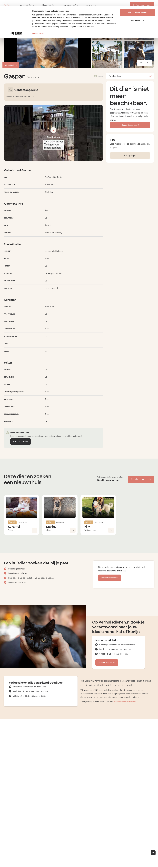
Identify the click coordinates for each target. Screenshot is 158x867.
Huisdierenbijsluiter (20, 442)
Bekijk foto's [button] (144, 63)
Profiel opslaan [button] (130, 76)
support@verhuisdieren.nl (125, 702)
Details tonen (38, 28)
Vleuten (49, 530)
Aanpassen (137, 15)
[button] (107, 54)
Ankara (10, 530)
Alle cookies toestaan (137, 6)
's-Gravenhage (90, 530)
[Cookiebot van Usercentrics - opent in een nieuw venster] (16, 28)
